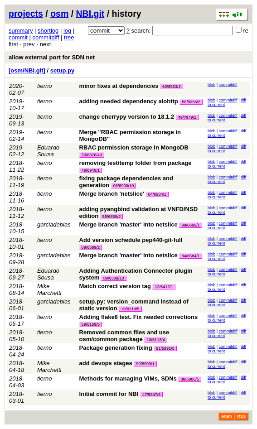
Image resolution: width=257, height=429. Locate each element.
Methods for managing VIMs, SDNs (128, 378)
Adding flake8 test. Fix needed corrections (138, 316)
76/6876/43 (92, 155)
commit (18, 37)
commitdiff (46, 37)
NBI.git (90, 14)
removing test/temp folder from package (135, 162)
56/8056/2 (191, 102)
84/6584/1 (190, 256)
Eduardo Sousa (48, 151)
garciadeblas (54, 224)
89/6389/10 (113, 278)
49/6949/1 (91, 170)
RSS (241, 416)
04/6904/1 (157, 194)
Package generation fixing (115, 347)
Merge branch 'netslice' (111, 193)
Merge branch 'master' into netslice (128, 224)
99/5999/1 (145, 364)
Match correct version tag (115, 286)
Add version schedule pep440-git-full (131, 239)
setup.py (62, 70)
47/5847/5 (151, 394)
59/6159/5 (91, 324)
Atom (226, 416)
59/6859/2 (111, 216)
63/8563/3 (171, 86)
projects (26, 14)
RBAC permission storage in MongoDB (134, 147)
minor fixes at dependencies (119, 85)
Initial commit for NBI (109, 393)
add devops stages (105, 363)
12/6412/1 (164, 286)
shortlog (48, 30)
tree (69, 37)
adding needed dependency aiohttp (128, 101)
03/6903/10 (123, 185)
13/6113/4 (155, 339)
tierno (44, 85)
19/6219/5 (130, 309)
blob (211, 84)
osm (59, 14)
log (67, 30)
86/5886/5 (189, 379)
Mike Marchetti (49, 289)
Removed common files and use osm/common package (124, 335)
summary (21, 30)
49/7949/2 (187, 117)
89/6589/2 (91, 247)
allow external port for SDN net (52, 57)
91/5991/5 (165, 348)
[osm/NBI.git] (27, 70)
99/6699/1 (190, 225)
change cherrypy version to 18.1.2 (127, 116)
